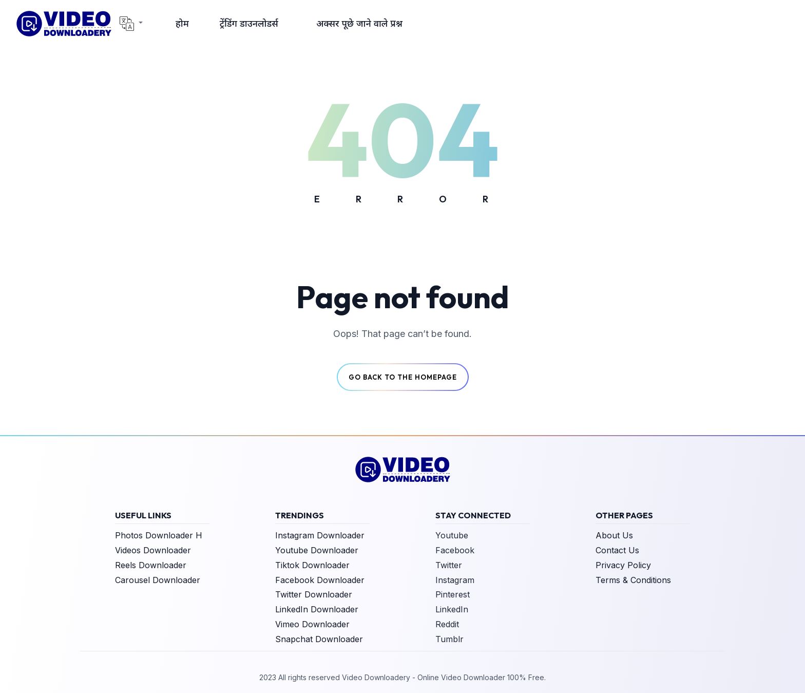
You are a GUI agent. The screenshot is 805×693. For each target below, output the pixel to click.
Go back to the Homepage (403, 377)
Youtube (451, 535)
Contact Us (617, 550)
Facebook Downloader (320, 580)
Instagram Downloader (320, 535)
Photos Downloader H (158, 535)
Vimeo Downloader (312, 624)
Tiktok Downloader (312, 565)
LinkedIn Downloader (316, 609)
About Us (614, 535)
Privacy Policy (623, 565)
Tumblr (449, 639)
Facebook (454, 550)
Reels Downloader (150, 565)
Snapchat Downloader (319, 639)
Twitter (448, 565)
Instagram (454, 580)
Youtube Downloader (316, 550)
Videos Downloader (153, 550)
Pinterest (452, 594)
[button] (131, 23)
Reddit (447, 624)
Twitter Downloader (313, 594)
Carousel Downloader (157, 580)
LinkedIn (451, 609)
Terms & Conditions (633, 580)
